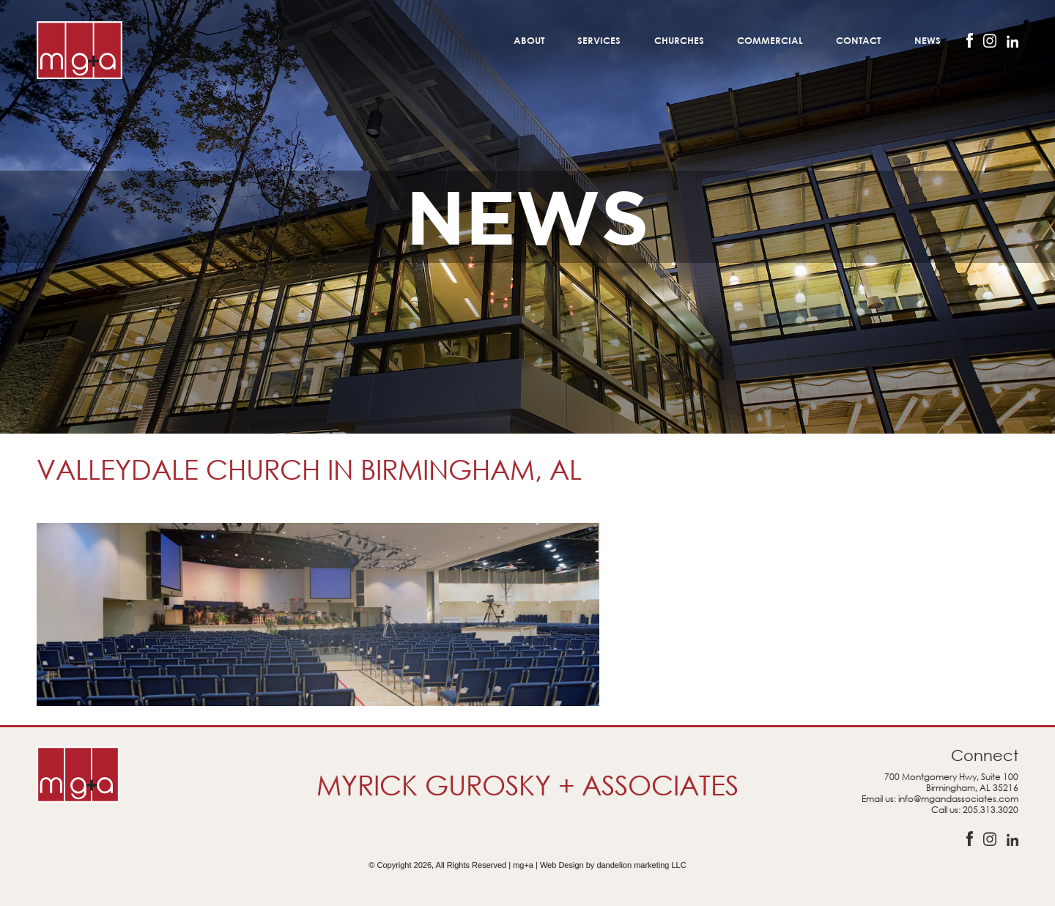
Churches (679, 40)
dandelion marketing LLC (641, 865)
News (927, 40)
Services (599, 40)
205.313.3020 (990, 809)
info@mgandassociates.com (958, 798)
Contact (858, 40)
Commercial (770, 40)
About (529, 40)
